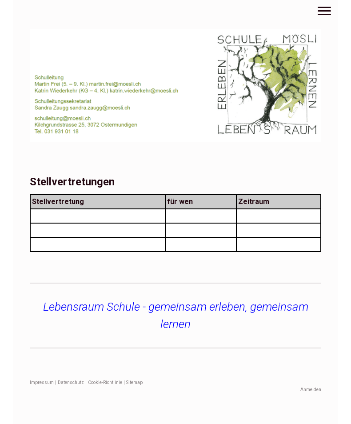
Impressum (42, 382)
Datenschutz (71, 382)
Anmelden (310, 389)
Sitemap (134, 382)
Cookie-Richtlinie (105, 382)
